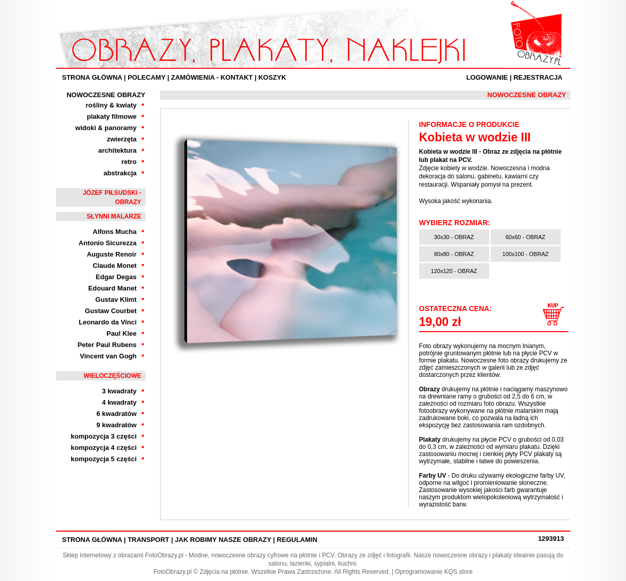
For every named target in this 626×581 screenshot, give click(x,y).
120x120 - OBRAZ (454, 271)
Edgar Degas (116, 277)
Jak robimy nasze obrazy (223, 539)
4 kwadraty (119, 402)
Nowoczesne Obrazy (105, 95)
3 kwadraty (119, 391)
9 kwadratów (116, 425)
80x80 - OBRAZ (454, 254)
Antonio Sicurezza (108, 243)
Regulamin (297, 539)
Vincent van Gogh (108, 356)
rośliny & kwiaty (111, 105)
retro (129, 162)
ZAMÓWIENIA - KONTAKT (212, 77)
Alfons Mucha (114, 231)
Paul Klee (121, 333)
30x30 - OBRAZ (454, 237)
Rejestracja (537, 77)
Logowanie (487, 77)
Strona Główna (92, 77)
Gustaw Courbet (110, 311)
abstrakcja (119, 173)
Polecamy (146, 77)
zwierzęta (122, 139)
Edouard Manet (112, 288)
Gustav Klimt (115, 299)
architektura (117, 150)
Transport (148, 539)
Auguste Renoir (112, 254)
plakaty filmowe (112, 116)
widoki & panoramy (105, 128)
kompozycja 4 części (104, 447)
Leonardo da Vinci (107, 322)
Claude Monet (114, 265)
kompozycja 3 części (104, 436)
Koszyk (272, 77)
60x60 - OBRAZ (526, 237)
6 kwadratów (116, 413)
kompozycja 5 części (104, 459)
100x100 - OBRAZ (526, 254)
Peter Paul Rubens (107, 345)
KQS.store (458, 571)
